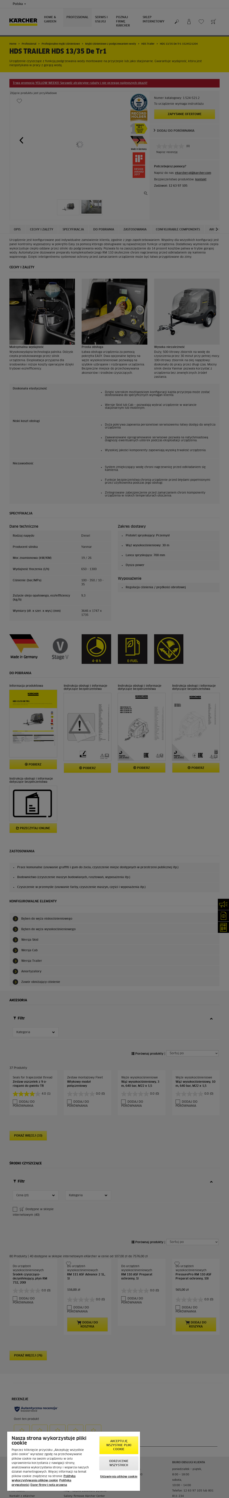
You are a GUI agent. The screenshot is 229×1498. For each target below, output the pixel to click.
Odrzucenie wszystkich (118, 1463)
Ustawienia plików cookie (119, 1476)
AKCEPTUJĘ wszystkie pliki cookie (118, 1445)
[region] (73, 1461)
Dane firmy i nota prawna (48, 1485)
